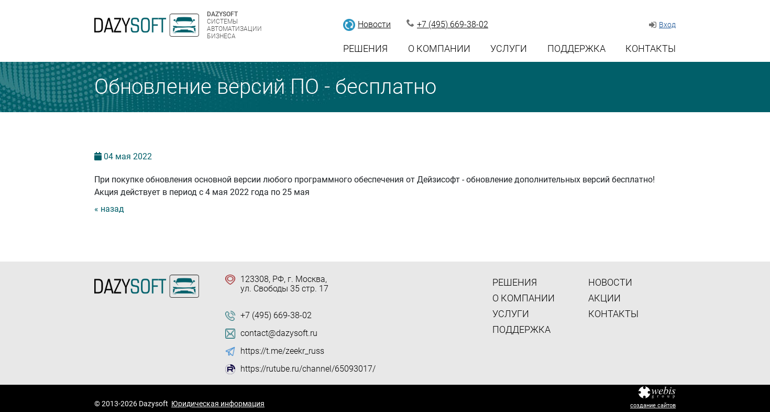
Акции (604, 297)
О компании (439, 48)
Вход (667, 24)
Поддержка (576, 48)
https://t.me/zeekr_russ (282, 351)
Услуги (508, 48)
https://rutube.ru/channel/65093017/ (308, 369)
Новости (374, 24)
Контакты (650, 48)
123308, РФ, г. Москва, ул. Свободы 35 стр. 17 (284, 284)
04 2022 (128, 156)
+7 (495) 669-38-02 (452, 24)
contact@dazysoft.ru (278, 333)
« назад (109, 209)
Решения (365, 48)
